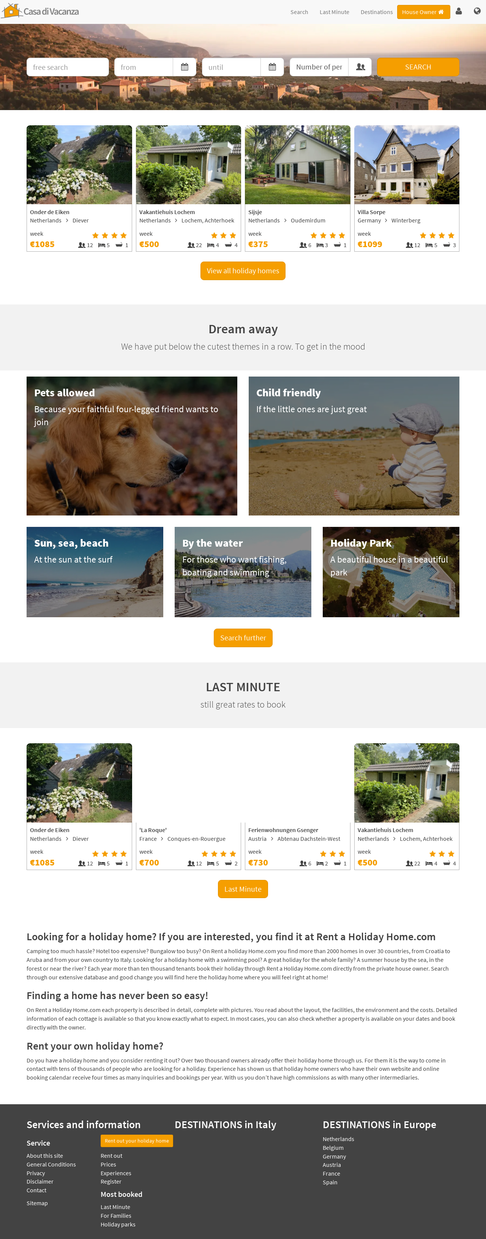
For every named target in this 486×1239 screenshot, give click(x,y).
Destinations (377, 12)
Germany (334, 1156)
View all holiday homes (243, 270)
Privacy (36, 1173)
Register (111, 1181)
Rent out (111, 1155)
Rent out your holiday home (137, 1140)
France (331, 1173)
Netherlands (338, 1139)
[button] (458, 11)
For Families (116, 1215)
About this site (45, 1155)
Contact (36, 1190)
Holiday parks (118, 1224)
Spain (330, 1182)
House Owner (423, 12)
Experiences (116, 1173)
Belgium (333, 1147)
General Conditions (51, 1164)
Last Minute (334, 12)
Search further (243, 637)
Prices (108, 1164)
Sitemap (37, 1203)
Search (299, 12)
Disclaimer (40, 1181)
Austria (332, 1164)
